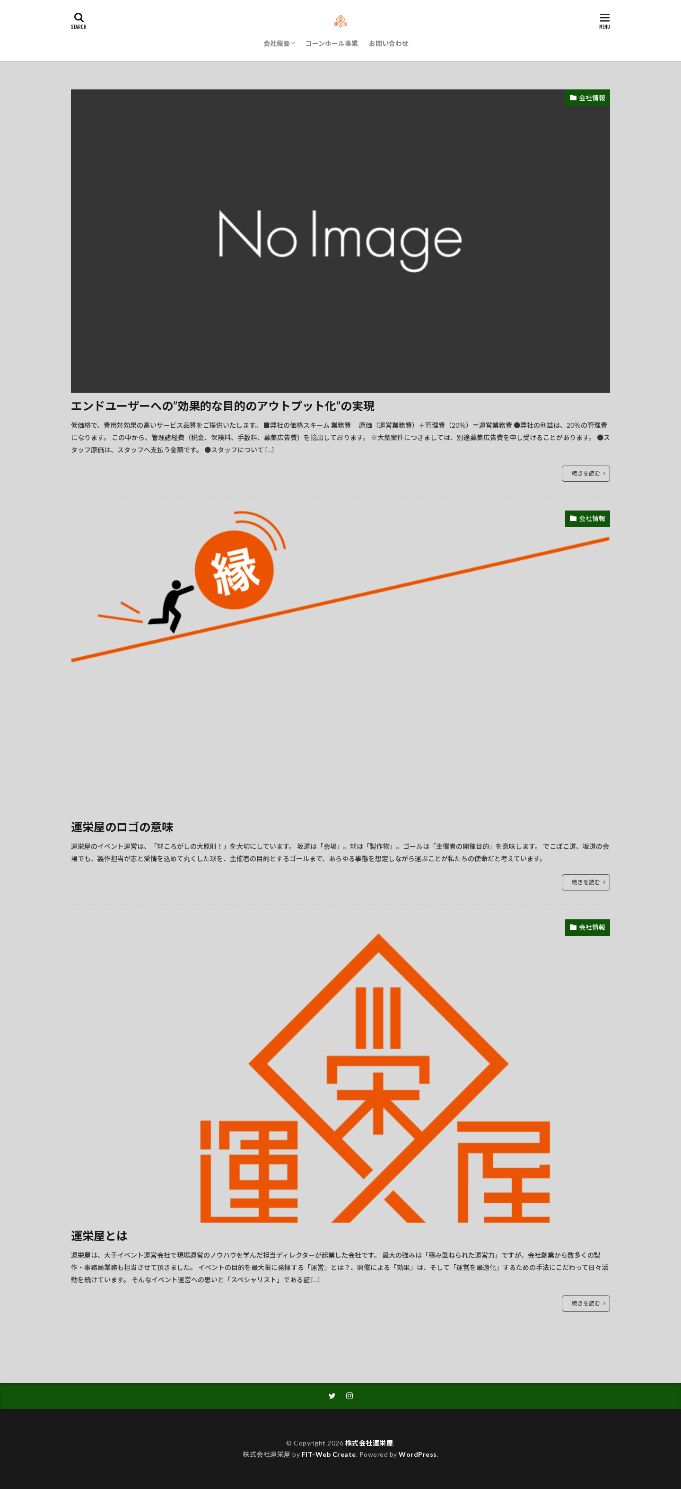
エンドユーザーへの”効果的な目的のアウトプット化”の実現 (223, 406)
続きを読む (586, 473)
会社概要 (276, 43)
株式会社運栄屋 (369, 1443)
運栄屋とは (99, 1235)
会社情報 (592, 98)
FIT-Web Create (329, 1454)
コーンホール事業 (332, 43)
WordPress (418, 1454)
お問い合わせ (389, 43)
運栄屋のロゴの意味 (122, 827)
